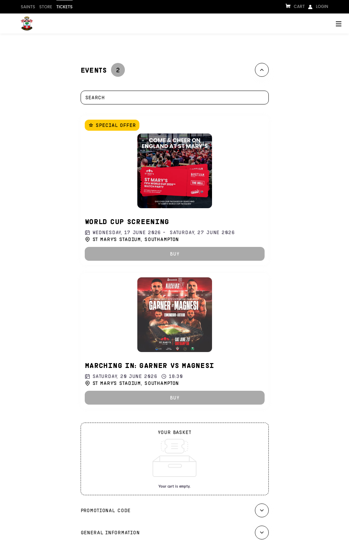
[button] (175, 254)
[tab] (175, 70)
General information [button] (110, 532)
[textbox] (174, 97)
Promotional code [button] (106, 510)
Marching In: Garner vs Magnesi (149, 365)
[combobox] (171, 97)
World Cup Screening (127, 221)
